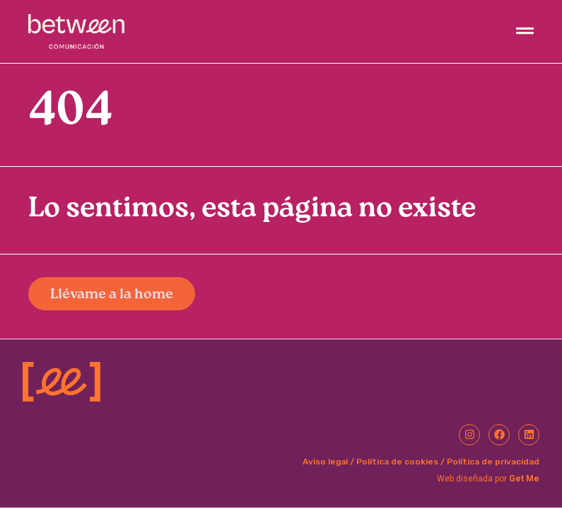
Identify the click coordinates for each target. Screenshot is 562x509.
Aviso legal (325, 462)
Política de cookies (397, 462)
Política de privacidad (493, 462)
